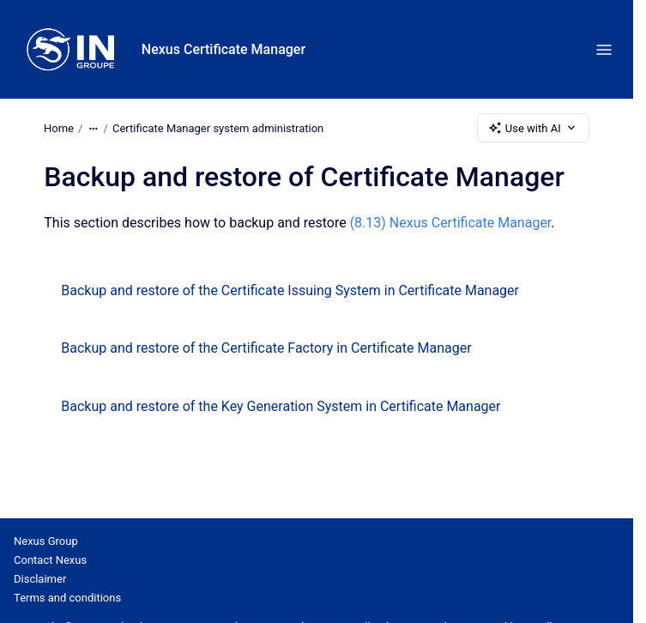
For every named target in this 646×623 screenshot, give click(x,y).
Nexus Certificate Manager (223, 49)
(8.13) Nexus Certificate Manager (451, 223)
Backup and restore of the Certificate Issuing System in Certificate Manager (290, 290)
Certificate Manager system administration (217, 127)
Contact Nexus (50, 559)
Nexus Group (46, 541)
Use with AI (533, 128)
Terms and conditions (67, 597)
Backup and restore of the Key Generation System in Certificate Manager (280, 406)
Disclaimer (40, 578)
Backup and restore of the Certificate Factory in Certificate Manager (266, 348)
